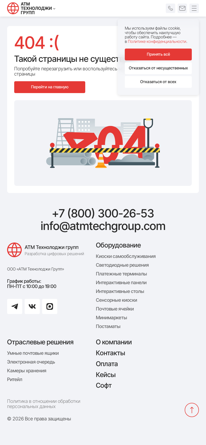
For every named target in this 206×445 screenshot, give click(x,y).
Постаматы (108, 326)
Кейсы (106, 375)
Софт (104, 385)
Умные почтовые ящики (33, 353)
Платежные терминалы (121, 274)
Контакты (110, 353)
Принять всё (158, 54)
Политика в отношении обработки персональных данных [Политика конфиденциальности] (43, 404)
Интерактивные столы (120, 291)
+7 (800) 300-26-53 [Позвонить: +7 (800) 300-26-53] (103, 213)
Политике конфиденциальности (157, 41)
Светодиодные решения (122, 265)
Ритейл (14, 379)
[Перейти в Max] (49, 306)
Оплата (107, 364)
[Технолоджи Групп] (31, 8)
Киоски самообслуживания (126, 256)
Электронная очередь (31, 362)
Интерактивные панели (121, 282)
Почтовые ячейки (115, 309)
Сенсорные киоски (116, 300)
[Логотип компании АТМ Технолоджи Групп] (46, 252)
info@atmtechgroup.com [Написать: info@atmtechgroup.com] (103, 226)
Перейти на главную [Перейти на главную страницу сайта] (49, 87)
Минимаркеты (111, 317)
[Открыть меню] (194, 8)
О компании (114, 342)
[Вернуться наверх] (192, 410)
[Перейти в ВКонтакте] (32, 306)
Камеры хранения (26, 370)
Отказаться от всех (158, 81)
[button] (170, 8)
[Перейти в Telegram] (14, 306)
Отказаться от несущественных (158, 68)
